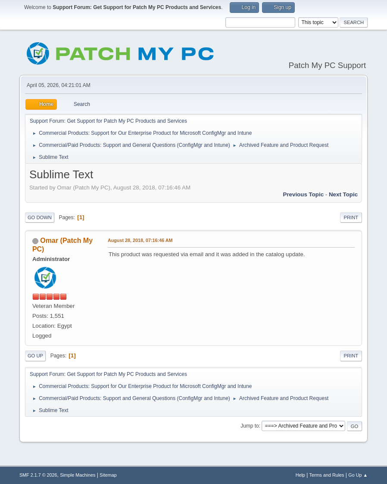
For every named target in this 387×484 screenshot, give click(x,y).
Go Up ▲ (358, 475)
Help (300, 475)
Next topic (343, 194)
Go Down (40, 217)
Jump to (249, 426)
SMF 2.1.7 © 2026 (38, 475)
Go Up (35, 355)
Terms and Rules (326, 475)
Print (351, 217)
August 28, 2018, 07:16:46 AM (140, 240)
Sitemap (108, 475)
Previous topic (303, 194)
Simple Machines (77, 475)
